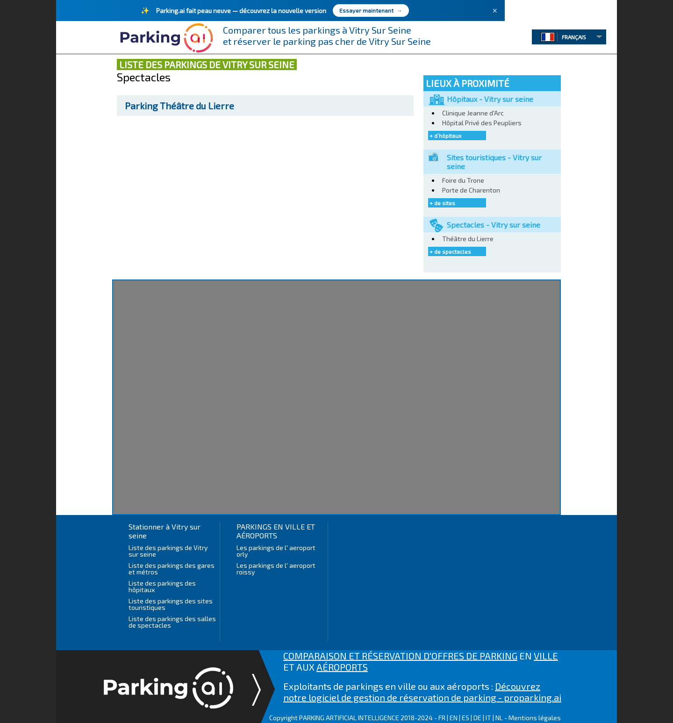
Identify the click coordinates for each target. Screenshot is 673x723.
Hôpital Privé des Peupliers (482, 123)
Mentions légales (534, 718)
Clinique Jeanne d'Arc (473, 113)
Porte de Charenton (471, 190)
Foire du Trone (463, 180)
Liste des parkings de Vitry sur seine (168, 551)
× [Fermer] (494, 10)
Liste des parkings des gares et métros (172, 568)
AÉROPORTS (342, 667)
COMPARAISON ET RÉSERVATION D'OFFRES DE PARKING (400, 655)
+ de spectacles (450, 251)
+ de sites (442, 203)
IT (488, 718)
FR (441, 718)
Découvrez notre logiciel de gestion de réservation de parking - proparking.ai (422, 691)
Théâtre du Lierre (179, 105)
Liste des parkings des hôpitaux (162, 586)
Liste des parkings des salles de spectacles (172, 622)
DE (477, 718)
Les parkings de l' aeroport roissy (275, 568)
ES (465, 718)
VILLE (546, 655)
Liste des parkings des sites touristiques (171, 604)
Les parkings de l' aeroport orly (275, 551)
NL (499, 718)
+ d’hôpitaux (445, 135)
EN (454, 718)
